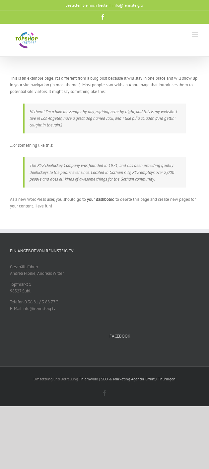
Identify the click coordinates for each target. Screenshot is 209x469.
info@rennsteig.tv (128, 5)
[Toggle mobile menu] (195, 34)
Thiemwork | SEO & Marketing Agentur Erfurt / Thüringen (127, 378)
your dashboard (100, 199)
